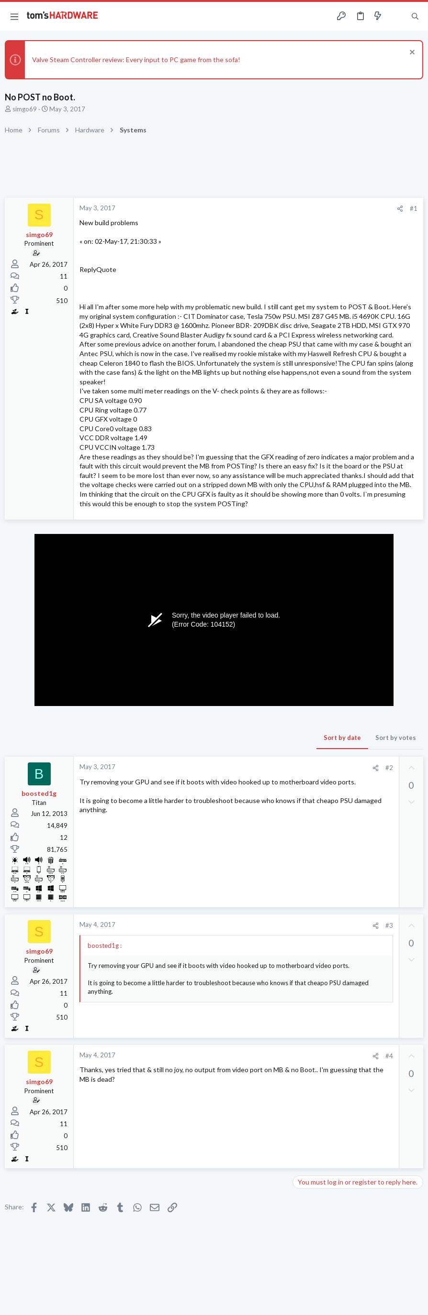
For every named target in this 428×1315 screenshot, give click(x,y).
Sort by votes (395, 737)
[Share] (400, 208)
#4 (389, 1056)
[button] (14, 16)
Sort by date (342, 737)
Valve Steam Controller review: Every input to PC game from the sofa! (136, 59)
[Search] (415, 16)
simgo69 (24, 109)
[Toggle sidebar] (396, 16)
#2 (389, 768)
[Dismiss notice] (411, 53)
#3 (389, 925)
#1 (413, 208)
